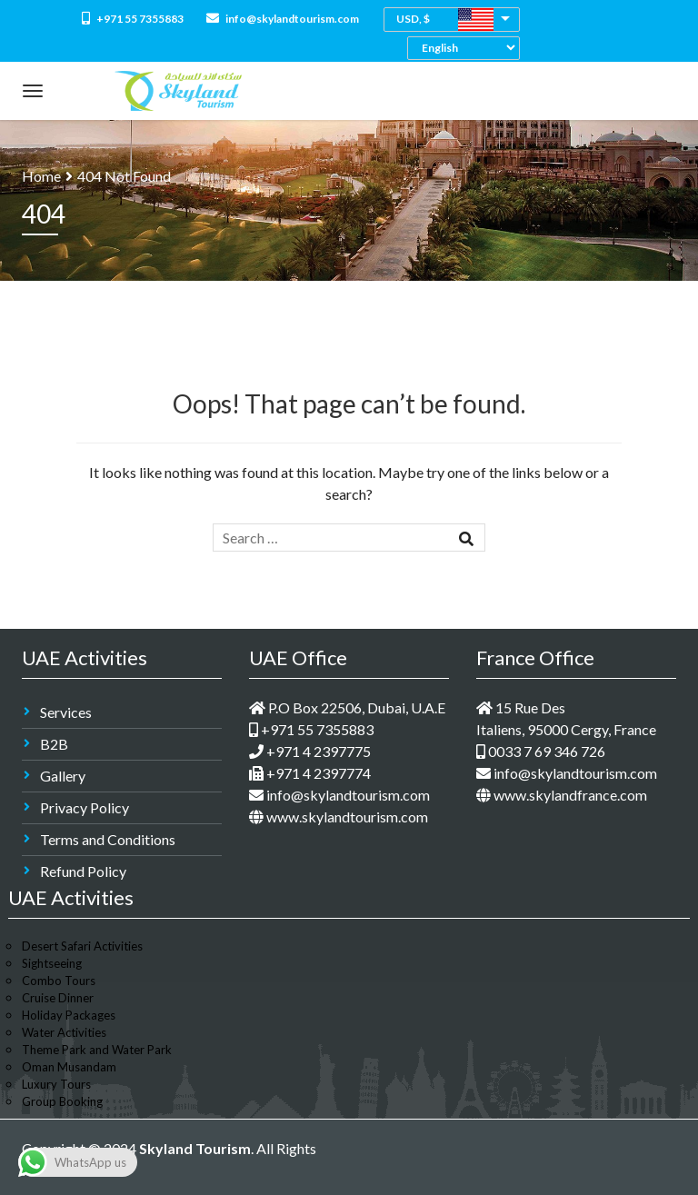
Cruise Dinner (58, 998)
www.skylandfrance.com (561, 794)
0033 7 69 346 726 (540, 751)
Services (66, 712)
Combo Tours (58, 980)
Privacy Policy (84, 807)
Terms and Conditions (107, 839)
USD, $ (413, 18)
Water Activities (64, 1032)
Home (41, 175)
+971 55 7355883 (133, 18)
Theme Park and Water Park (97, 1049)
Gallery (62, 775)
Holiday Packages (68, 1015)
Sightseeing (52, 963)
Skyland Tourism (195, 1148)
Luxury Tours (56, 1084)
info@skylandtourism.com (282, 18)
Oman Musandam (69, 1067)
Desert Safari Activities (82, 946)
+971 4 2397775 (310, 751)
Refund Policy (83, 871)
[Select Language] (468, 47)
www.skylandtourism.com (338, 816)
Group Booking (62, 1101)
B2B (54, 743)
